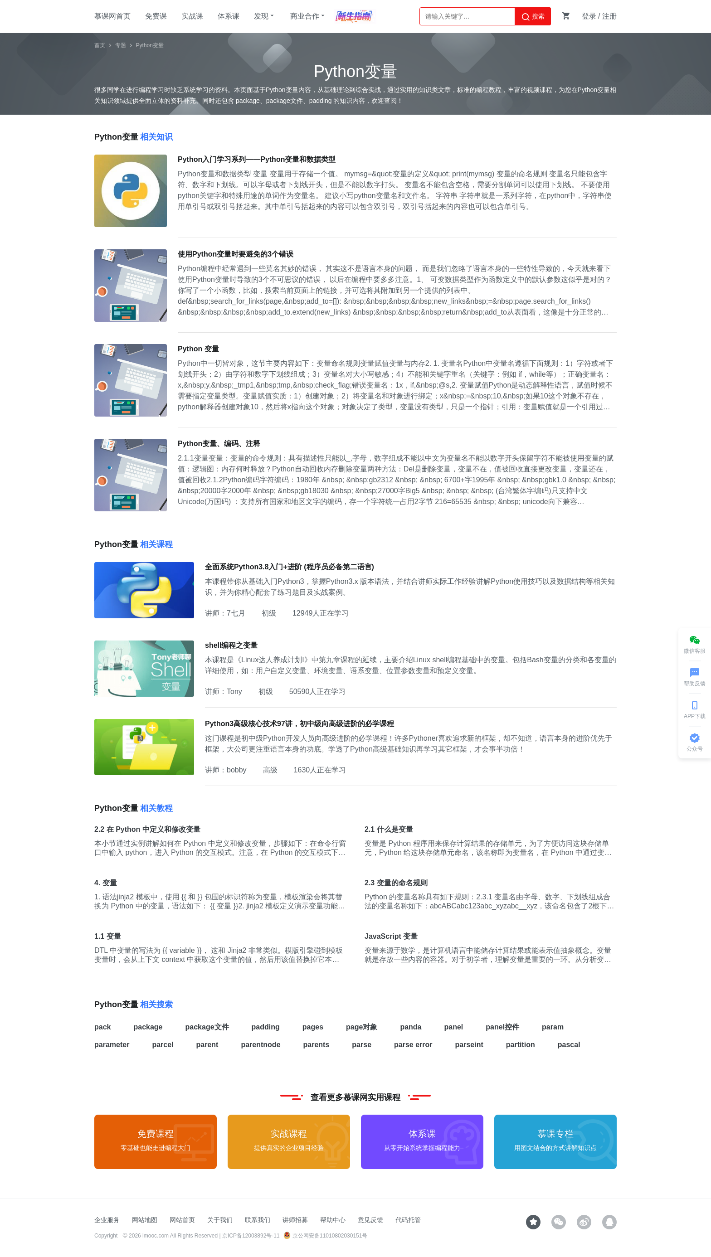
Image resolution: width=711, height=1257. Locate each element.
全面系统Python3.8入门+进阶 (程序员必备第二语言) (289, 567)
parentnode (260, 1044)
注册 (609, 16)
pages (312, 1027)
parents (316, 1044)
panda (410, 1027)
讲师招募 (295, 1219)
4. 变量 (105, 883)
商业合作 (308, 16)
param (553, 1027)
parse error (413, 1044)
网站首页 (182, 1219)
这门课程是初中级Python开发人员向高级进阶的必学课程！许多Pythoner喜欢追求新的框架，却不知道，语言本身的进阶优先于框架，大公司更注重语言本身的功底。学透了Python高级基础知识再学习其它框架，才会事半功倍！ (408, 743)
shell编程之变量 (231, 645)
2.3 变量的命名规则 (396, 883)
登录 (589, 16)
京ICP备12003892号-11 (251, 1236)
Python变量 (150, 45)
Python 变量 (198, 349)
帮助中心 (333, 1219)
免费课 (156, 16)
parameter (111, 1044)
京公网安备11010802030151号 (325, 1236)
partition (520, 1044)
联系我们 (257, 1219)
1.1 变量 (107, 936)
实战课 (192, 16)
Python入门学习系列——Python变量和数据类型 (257, 159)
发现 (265, 16)
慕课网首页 (112, 16)
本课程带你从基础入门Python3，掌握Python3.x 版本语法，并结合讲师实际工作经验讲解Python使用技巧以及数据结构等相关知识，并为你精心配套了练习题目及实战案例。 (410, 587)
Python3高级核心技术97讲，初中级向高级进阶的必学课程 (299, 724)
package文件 (207, 1027)
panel (453, 1027)
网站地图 (144, 1219)
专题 (120, 45)
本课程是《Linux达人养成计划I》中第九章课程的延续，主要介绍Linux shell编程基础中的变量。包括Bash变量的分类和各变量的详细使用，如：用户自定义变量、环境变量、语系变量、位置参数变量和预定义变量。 (410, 665)
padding (266, 1027)
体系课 (228, 16)
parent (207, 1044)
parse (361, 1044)
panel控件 (502, 1027)
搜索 (533, 16)
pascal (569, 1044)
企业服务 (107, 1219)
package (147, 1027)
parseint (469, 1044)
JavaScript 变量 (391, 936)
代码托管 (408, 1219)
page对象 (361, 1027)
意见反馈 (370, 1219)
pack (102, 1027)
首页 (99, 45)
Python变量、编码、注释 (219, 443)
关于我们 (220, 1219)
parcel (162, 1044)
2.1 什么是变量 (389, 829)
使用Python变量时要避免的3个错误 (235, 254)
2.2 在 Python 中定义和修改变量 (147, 829)
